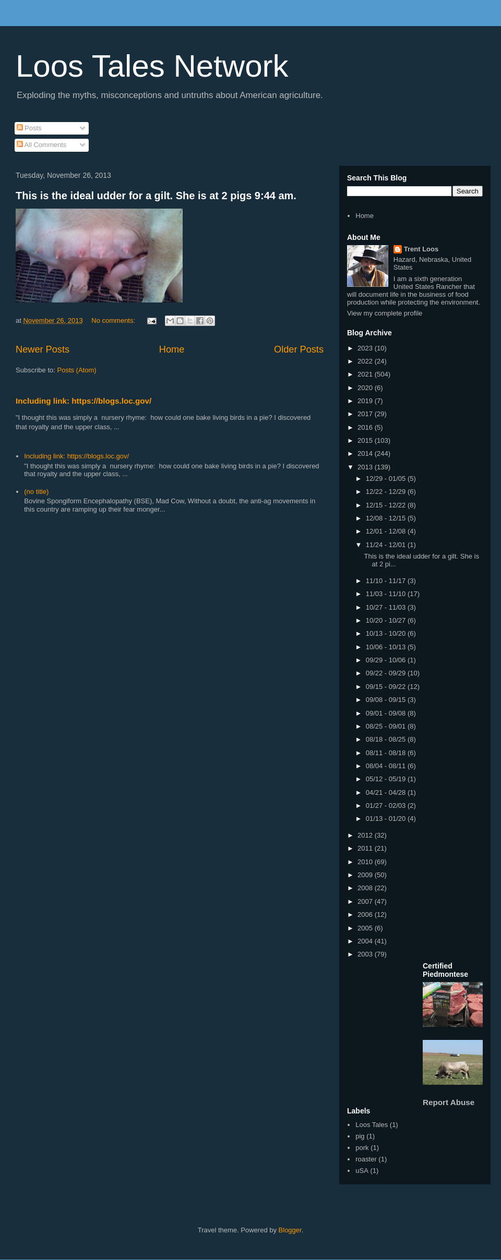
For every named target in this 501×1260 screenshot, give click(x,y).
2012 (366, 835)
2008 (366, 888)
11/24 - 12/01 (387, 545)
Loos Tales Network (152, 66)
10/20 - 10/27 (387, 620)
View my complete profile (384, 313)
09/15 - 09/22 (387, 686)
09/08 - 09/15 (387, 700)
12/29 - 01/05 (387, 478)
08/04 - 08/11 (387, 766)
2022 (366, 361)
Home (172, 349)
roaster (365, 1159)
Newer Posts (42, 349)
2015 (366, 440)
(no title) (36, 491)
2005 (366, 928)
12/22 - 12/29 (387, 491)
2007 (366, 901)
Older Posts (299, 349)
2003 (366, 954)
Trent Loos (421, 249)
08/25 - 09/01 (387, 726)
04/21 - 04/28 (387, 792)
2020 (366, 388)
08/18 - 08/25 (387, 739)
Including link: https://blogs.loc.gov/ (83, 400)
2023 (366, 348)
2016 (366, 427)
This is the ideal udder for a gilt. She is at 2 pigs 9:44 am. (156, 195)
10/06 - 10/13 (387, 647)
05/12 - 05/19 (387, 779)
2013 (366, 467)
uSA (361, 1170)
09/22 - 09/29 (387, 673)
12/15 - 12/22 (387, 505)
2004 (366, 941)
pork (361, 1148)
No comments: (114, 320)
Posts (29, 128)
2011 (366, 848)
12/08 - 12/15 (387, 518)
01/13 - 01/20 (387, 818)
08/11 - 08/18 (387, 753)
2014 (366, 453)
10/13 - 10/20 (387, 633)
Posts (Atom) (77, 370)
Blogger (290, 1230)
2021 (366, 374)
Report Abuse (448, 1102)
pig (359, 1136)
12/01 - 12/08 (387, 531)
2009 (366, 875)
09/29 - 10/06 (387, 660)
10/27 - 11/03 (387, 607)
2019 (366, 401)
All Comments (42, 145)
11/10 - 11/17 (387, 581)
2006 (366, 914)
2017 (366, 414)
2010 (366, 862)
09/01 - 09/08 (387, 713)
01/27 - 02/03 (387, 805)
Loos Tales (371, 1125)
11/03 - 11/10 (387, 594)
